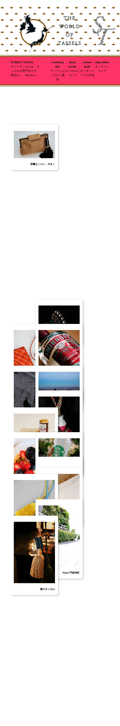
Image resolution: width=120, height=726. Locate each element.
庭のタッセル (47, 589)
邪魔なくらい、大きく (42, 212)
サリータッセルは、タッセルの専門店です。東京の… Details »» (25, 71)
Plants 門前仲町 (70, 572)
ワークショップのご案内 (57, 75)
